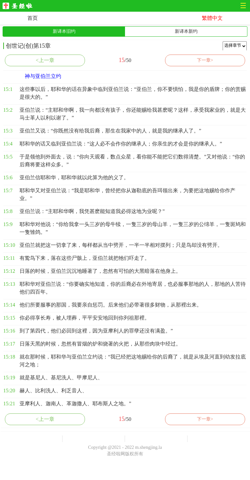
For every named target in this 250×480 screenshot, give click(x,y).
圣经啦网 (19, 6)
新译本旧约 (64, 31)
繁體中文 (212, 18)
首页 (32, 18)
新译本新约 (186, 31)
